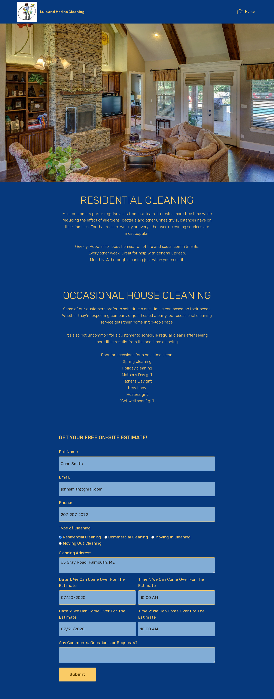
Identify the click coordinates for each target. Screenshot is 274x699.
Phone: (65, 502)
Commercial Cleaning (128, 537)
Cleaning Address (75, 552)
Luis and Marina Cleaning (62, 12)
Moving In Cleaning (173, 537)
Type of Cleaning (75, 528)
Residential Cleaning (82, 537)
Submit (77, 674)
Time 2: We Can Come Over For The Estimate (171, 614)
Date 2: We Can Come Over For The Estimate (92, 614)
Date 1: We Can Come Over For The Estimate (92, 582)
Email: (64, 477)
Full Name (68, 451)
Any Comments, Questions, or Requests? (98, 642)
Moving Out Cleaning (82, 543)
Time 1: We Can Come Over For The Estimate (171, 582)
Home (246, 12)
